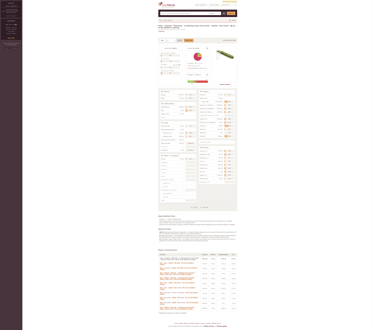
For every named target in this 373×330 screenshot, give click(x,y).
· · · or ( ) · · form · (177, 308)
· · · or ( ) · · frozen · (177, 273)
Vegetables (161, 31)
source (232, 224)
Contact (208, 323)
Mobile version (216, 323)
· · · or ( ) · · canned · (177, 278)
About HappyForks (201, 5)
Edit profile (11, 38)
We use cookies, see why (229, 1)
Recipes (186, 323)
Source (203, 323)
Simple (195, 207)
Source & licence (225, 84)
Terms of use (208, 326)
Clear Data (14, 48)
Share (234, 20)
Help (7, 48)
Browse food (225, 5)
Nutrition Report (11, 16)
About (181, 323)
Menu (235, 4)
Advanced (205, 207)
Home (176, 323)
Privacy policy (222, 326)
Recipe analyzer (214, 5)
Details (16, 25)
